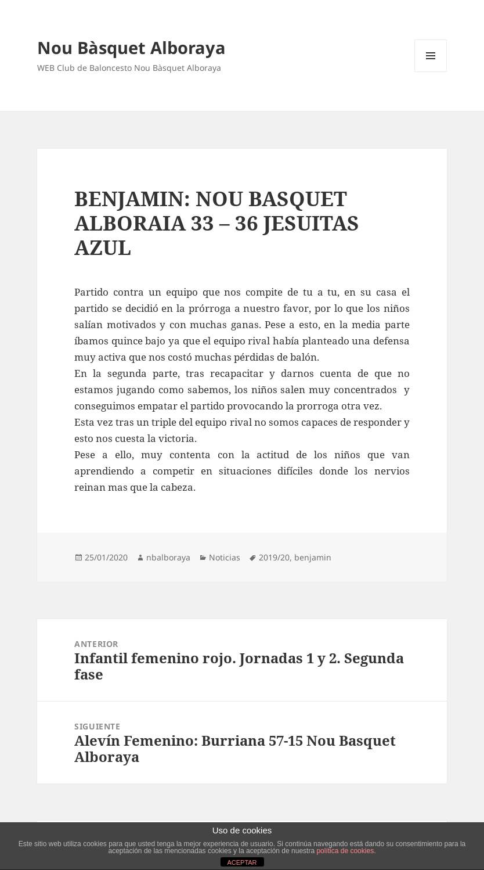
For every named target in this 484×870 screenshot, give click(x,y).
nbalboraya (168, 557)
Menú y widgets (431, 71)
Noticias (224, 557)
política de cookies (345, 851)
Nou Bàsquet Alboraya (131, 47)
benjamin (312, 557)
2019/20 (274, 557)
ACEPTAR (242, 862)
